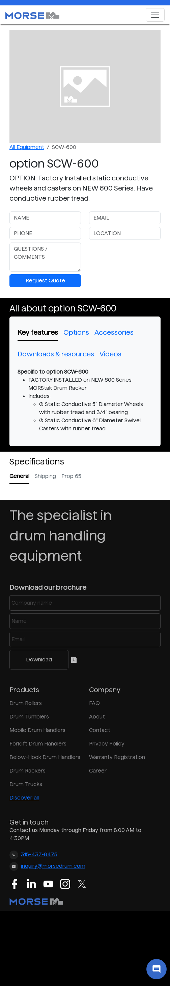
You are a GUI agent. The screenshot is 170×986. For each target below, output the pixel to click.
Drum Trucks (25, 784)
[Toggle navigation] (155, 15)
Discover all (24, 798)
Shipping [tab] (45, 476)
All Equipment (26, 147)
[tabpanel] (85, 400)
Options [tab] (76, 332)
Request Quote (45, 280)
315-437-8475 (39, 854)
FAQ (94, 703)
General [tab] (19, 476)
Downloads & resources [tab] (56, 354)
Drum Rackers (27, 771)
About (97, 716)
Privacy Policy (106, 744)
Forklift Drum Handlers (37, 744)
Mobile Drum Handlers (37, 730)
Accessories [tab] (114, 332)
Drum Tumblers (29, 716)
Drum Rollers (25, 703)
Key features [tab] (38, 332)
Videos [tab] (110, 354)
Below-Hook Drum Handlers (44, 757)
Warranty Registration (117, 757)
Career (98, 771)
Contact (99, 730)
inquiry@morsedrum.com (53, 866)
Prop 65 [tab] (71, 476)
